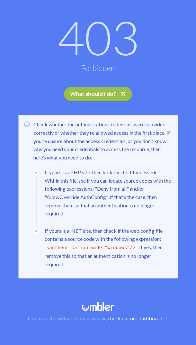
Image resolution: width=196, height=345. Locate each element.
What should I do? (98, 93)
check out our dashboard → (138, 318)
